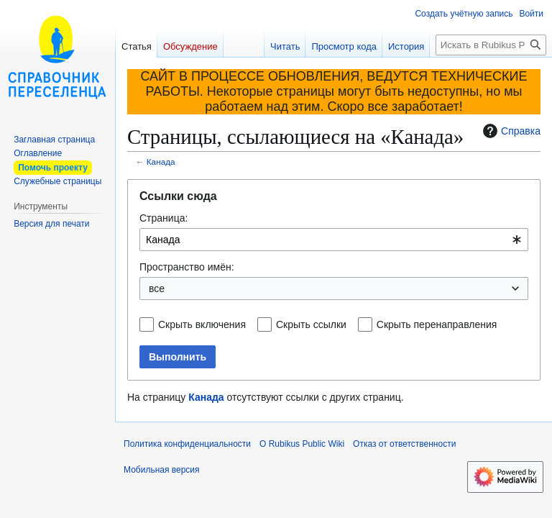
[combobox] (333, 239)
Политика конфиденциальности (187, 444)
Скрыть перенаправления (437, 324)
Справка (509, 131)
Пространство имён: (186, 267)
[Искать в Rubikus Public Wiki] (491, 45)
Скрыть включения (202, 324)
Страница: (163, 218)
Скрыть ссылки (311, 324)
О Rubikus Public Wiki (301, 444)
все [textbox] (157, 288)
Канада (161, 161)
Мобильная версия (162, 470)
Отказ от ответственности (404, 444)
